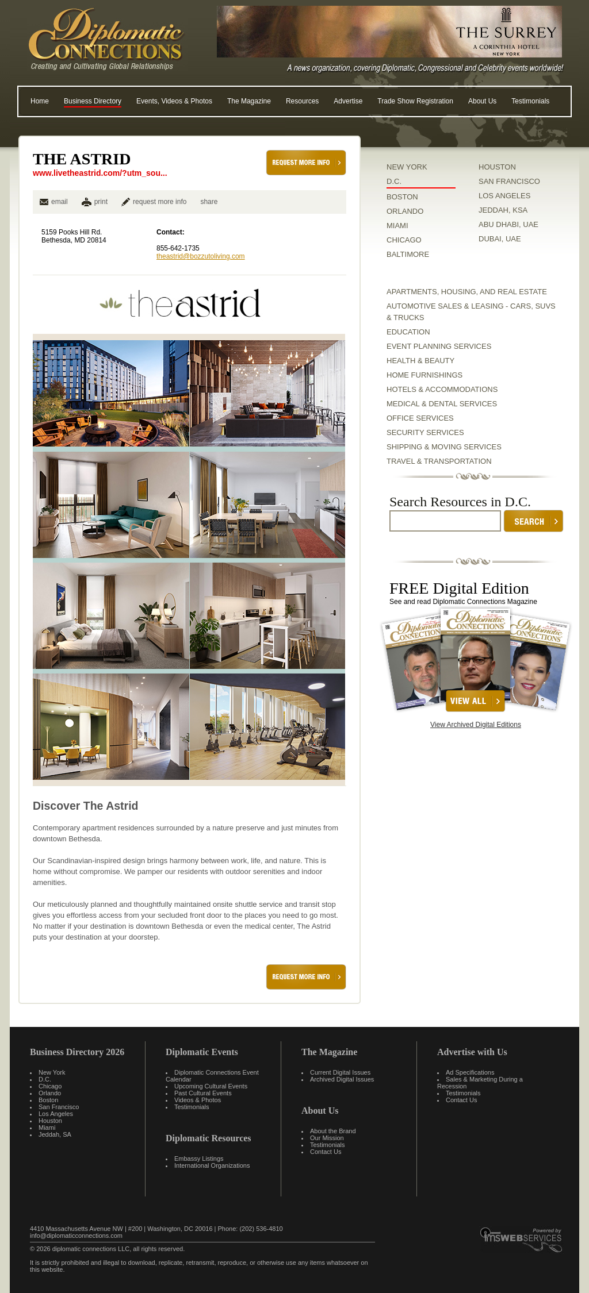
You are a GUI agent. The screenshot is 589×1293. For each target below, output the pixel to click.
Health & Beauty (420, 360)
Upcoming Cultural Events (210, 1086)
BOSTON (402, 197)
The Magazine (249, 101)
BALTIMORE (408, 254)
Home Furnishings (424, 375)
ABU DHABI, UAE (508, 224)
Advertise (348, 101)
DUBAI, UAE (500, 238)
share (208, 202)
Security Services (425, 432)
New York (52, 1072)
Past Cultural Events (203, 1093)
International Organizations (212, 1165)
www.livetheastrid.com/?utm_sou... (100, 173)
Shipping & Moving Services (444, 446)
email (54, 202)
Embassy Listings (199, 1158)
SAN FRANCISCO (509, 181)
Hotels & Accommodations (442, 389)
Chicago (50, 1086)
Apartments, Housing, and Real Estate (467, 291)
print (101, 202)
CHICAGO (404, 240)
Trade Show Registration (415, 101)
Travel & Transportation (439, 461)
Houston (50, 1120)
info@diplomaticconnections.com (76, 1235)
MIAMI (397, 225)
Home (39, 101)
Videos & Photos (197, 1099)
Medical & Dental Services (442, 403)
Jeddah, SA (55, 1134)
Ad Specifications (470, 1072)
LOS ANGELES (504, 195)
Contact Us (325, 1151)
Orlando (50, 1093)
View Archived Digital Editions (475, 725)
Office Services (420, 418)
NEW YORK (407, 167)
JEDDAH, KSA (503, 210)
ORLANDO (405, 211)
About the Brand (333, 1130)
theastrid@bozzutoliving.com (200, 256)
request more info (153, 202)
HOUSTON (497, 167)
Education (408, 332)
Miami (47, 1127)
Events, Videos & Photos (174, 101)
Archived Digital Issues (342, 1079)
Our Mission (327, 1137)
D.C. (394, 181)
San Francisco (59, 1106)
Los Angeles (56, 1113)
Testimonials (530, 101)
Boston (48, 1099)
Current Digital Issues (340, 1072)
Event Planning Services (439, 346)
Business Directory (92, 101)
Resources (302, 101)
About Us (482, 101)
